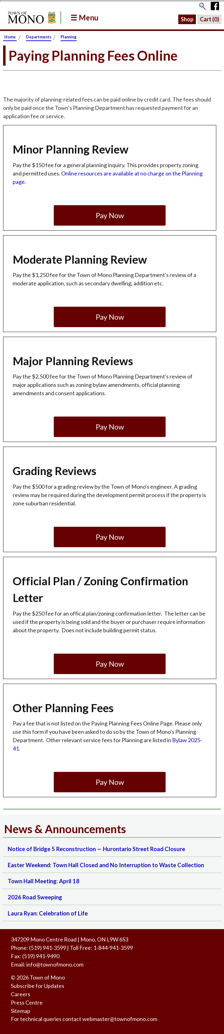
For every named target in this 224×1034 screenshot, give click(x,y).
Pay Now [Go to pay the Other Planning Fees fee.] (110, 781)
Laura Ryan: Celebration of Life (48, 913)
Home (10, 36)
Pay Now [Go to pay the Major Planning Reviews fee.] (110, 426)
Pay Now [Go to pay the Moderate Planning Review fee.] (110, 316)
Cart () (209, 19)
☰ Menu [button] (84, 17)
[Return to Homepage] (30, 17)
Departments (38, 36)
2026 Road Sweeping (35, 897)
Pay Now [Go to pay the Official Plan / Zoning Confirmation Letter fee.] (110, 663)
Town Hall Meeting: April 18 (43, 881)
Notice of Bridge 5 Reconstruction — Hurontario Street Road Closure (96, 849)
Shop (187, 19)
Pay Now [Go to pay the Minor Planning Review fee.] (110, 215)
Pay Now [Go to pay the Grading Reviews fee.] (110, 536)
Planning (69, 36)
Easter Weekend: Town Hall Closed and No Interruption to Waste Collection (106, 865)
